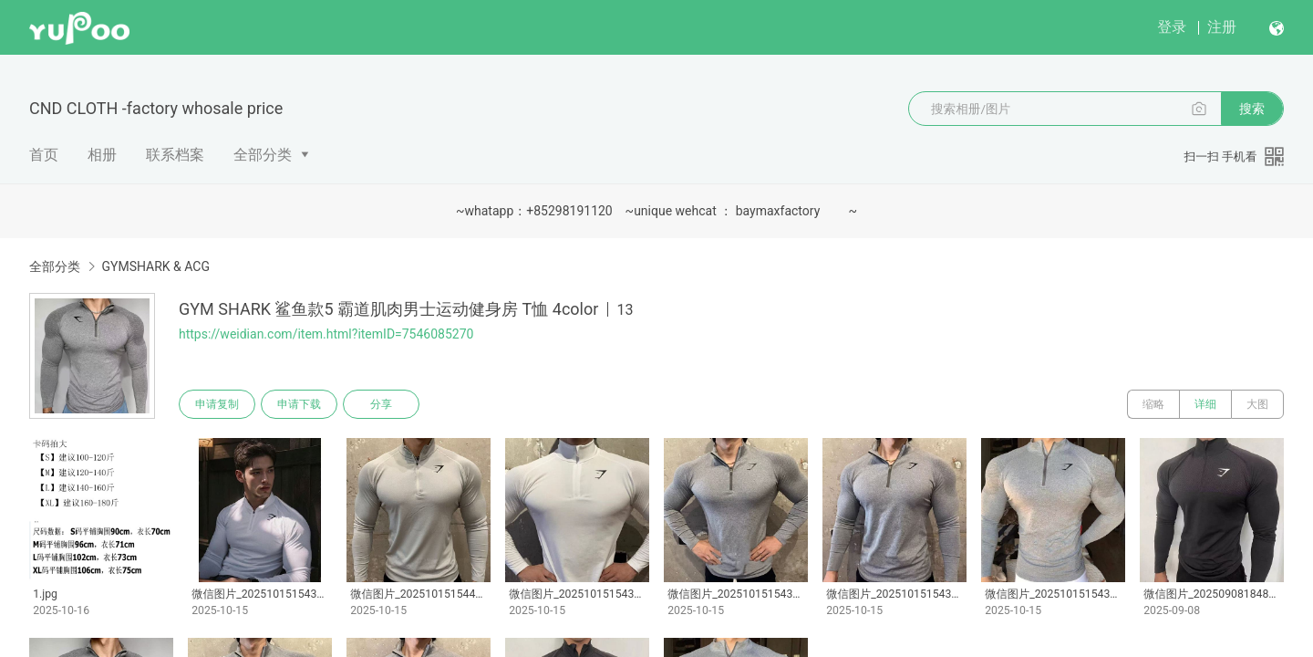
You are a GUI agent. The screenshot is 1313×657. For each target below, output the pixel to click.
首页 (43, 154)
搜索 (1252, 108)
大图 (1257, 404)
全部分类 (262, 154)
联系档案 (175, 154)
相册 (102, 154)
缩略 (1153, 404)
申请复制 (217, 404)
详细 (1205, 404)
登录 (1171, 27)
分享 (381, 404)
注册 (1221, 27)
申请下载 (299, 404)
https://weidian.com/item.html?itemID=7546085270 (326, 334)
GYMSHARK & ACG (155, 266)
